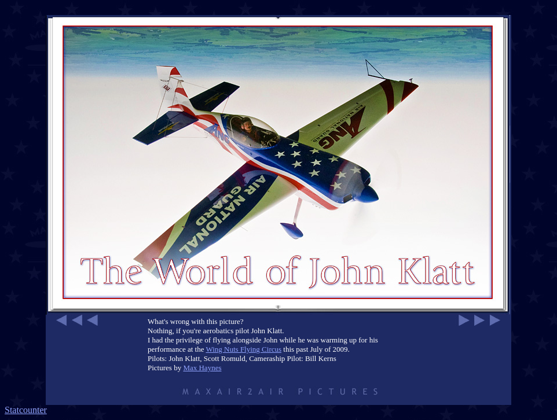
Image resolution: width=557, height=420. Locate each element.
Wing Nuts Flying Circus (243, 349)
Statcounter (26, 410)
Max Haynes (202, 367)
